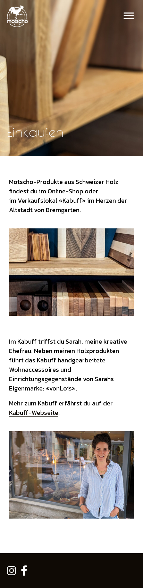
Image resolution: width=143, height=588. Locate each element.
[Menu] (129, 16)
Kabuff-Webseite (33, 412)
